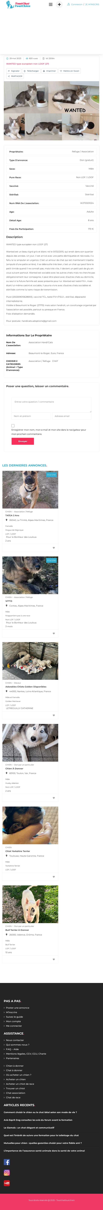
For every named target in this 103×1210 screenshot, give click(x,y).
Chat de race (13, 1097)
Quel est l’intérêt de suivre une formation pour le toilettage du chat (41, 1135)
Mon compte (13, 1021)
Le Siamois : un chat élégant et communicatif (29, 1127)
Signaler (13, 71)
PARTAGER (15, 76)
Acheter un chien (16, 1079)
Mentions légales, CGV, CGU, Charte (26, 1053)
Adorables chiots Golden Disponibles (25, 686)
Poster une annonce (17, 1007)
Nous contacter (15, 1040)
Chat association (15, 1093)
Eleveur (17, 683)
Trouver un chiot (15, 1088)
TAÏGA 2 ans (12, 515)
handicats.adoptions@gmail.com (39, 321)
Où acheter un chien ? (18, 1074)
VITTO (8, 601)
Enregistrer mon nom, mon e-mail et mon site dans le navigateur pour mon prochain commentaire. (48, 431)
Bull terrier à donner (17, 930)
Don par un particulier (24, 765)
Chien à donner (14, 768)
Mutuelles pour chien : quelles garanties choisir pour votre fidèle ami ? (43, 1143)
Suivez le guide (14, 1016)
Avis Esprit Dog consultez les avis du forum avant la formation (38, 1120)
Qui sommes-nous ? (17, 1044)
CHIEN (8, 511)
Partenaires (12, 1058)
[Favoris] (53, 548)
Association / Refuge (39, 361)
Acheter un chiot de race (20, 1083)
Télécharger (31, 71)
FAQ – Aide (12, 1049)
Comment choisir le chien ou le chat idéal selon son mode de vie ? (40, 1112)
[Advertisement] (51, 31)
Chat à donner (14, 1070)
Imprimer (49, 71)
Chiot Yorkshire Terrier (17, 851)
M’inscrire (11, 1012)
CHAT (55, 361)
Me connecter (14, 1025)
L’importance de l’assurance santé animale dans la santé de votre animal (44, 1150)
